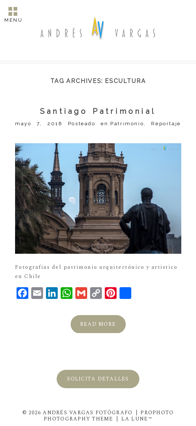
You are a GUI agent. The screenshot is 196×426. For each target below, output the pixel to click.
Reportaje (166, 123)
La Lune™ (136, 419)
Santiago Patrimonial (98, 111)
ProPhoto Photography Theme (109, 416)
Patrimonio (127, 123)
